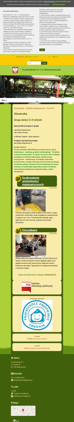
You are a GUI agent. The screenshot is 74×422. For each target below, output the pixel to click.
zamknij (42, 49)
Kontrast (55, 56)
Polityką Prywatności (49, 1)
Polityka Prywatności (20, 393)
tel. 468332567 (18, 378)
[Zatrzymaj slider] (37, 102)
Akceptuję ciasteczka (58, 4)
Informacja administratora (37, 60)
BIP (13, 391)
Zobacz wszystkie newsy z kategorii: (37, 275)
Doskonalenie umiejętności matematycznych (33, 181)
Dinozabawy (29, 230)
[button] (2, 89)
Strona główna (20, 56)
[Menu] (37, 100)
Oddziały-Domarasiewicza (35, 108)
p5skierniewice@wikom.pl (21, 380)
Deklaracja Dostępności (20, 396)
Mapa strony (28, 56)
